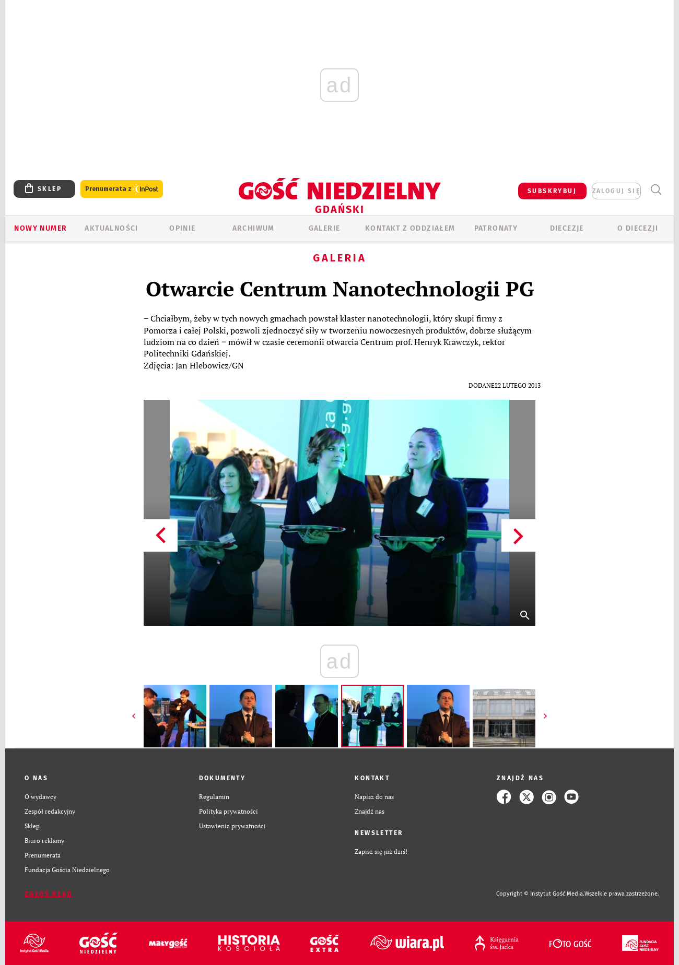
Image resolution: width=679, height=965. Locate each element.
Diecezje (567, 228)
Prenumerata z (121, 189)
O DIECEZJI (637, 228)
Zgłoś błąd (49, 894)
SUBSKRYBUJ (552, 191)
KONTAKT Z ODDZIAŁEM (410, 228)
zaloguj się (616, 191)
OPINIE (182, 228)
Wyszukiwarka (655, 189)
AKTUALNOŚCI (111, 228)
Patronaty (496, 228)
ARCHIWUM (253, 228)
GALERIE (325, 228)
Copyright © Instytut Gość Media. (540, 893)
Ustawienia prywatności (232, 826)
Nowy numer (40, 228)
